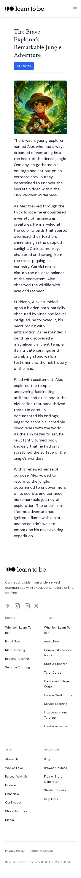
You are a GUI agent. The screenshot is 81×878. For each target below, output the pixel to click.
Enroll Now (12, 641)
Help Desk (51, 799)
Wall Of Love (14, 768)
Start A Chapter (55, 664)
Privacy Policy (15, 851)
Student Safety (55, 790)
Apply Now (51, 641)
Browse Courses (55, 768)
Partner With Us (16, 776)
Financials (12, 794)
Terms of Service (42, 851)
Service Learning (55, 704)
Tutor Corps (52, 672)
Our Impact (13, 802)
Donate (10, 785)
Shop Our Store (16, 811)
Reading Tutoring (17, 659)
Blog (47, 759)
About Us (11, 759)
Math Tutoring (15, 650)
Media (9, 820)
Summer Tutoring (17, 667)
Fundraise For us (55, 726)
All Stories (24, 66)
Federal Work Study (58, 695)
